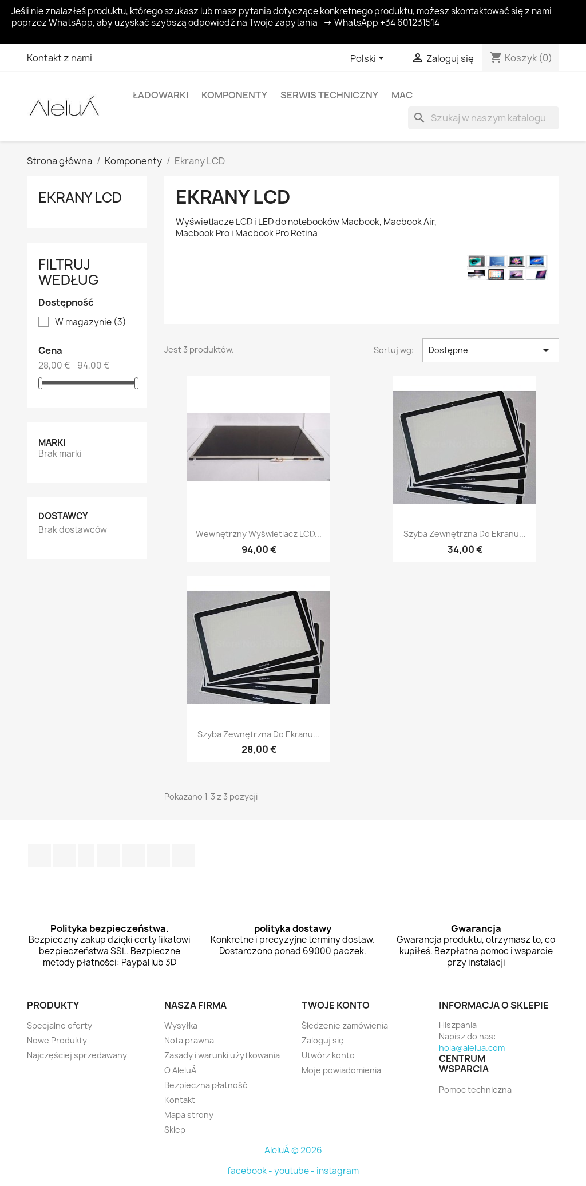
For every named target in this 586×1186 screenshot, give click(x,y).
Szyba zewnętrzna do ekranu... (464, 533)
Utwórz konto (328, 1055)
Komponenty (234, 95)
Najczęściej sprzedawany (77, 1055)
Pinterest (133, 855)
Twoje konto (336, 1005)
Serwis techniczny (329, 95)
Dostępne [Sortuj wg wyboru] (491, 350)
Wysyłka (180, 1025)
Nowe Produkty (57, 1040)
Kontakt (179, 1099)
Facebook (39, 855)
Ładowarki (160, 95)
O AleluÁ (180, 1070)
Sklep (174, 1129)
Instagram (158, 855)
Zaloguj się (323, 1040)
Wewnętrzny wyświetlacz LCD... (259, 533)
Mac (402, 95)
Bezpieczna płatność (205, 1085)
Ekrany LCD (80, 197)
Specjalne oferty (59, 1025)
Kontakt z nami (59, 58)
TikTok (183, 855)
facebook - (250, 1171)
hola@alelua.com (472, 1047)
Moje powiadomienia (341, 1070)
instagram (337, 1171)
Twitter (64, 855)
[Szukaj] (483, 117)
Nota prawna (189, 1040)
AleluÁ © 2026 (293, 1150)
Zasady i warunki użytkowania (222, 1055)
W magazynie (90, 322)
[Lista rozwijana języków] (369, 59)
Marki (51, 443)
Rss (86, 855)
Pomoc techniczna (475, 1089)
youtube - (295, 1171)
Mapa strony (188, 1114)
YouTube (108, 855)
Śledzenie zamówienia (345, 1025)
